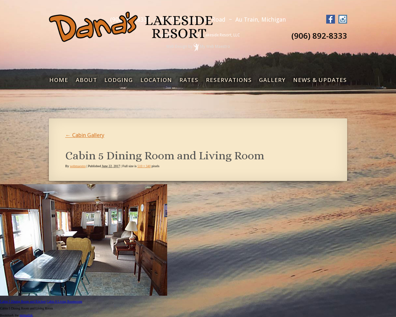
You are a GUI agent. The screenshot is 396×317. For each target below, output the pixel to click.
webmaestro (78, 166)
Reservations (229, 80)
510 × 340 (144, 166)
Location (156, 80)
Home (58, 80)
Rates (188, 80)
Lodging (118, 80)
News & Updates (320, 80)
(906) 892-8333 (319, 35)
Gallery (272, 80)
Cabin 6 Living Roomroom (64, 301)
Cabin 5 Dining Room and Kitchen (23, 301)
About (86, 80)
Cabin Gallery (84, 135)
